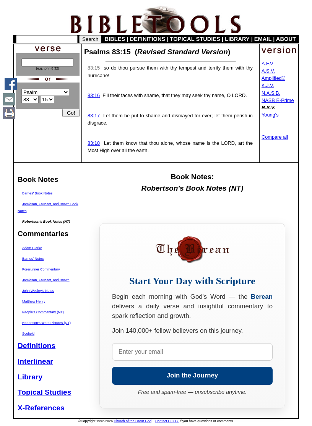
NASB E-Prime (278, 100)
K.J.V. (268, 85)
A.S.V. (268, 71)
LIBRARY (237, 39)
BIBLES (115, 39)
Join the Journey (192, 375)
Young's (270, 115)
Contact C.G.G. (167, 421)
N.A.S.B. (271, 93)
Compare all (275, 137)
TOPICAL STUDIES (195, 39)
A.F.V (267, 63)
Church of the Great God (133, 421)
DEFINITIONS (148, 39)
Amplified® (273, 78)
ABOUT (286, 39)
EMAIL (262, 39)
